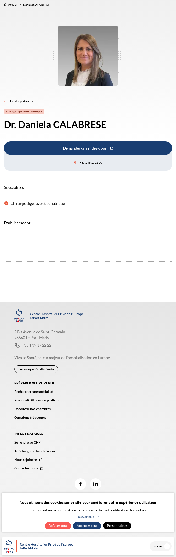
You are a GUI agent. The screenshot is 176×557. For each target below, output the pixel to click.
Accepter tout (87, 526)
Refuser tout (58, 526)
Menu (162, 546)
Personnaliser (117, 526)
